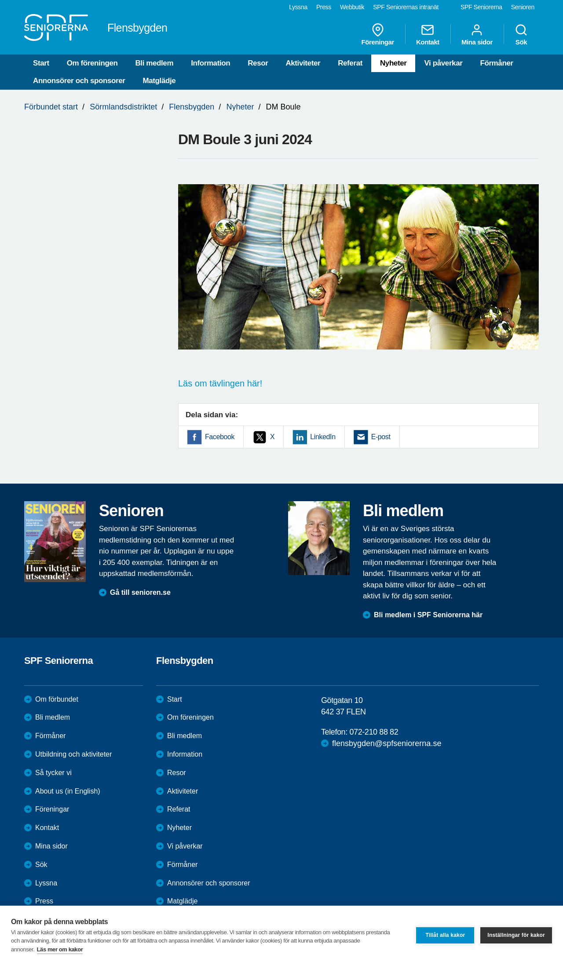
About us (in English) (67, 791)
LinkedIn (322, 437)
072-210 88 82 (373, 732)
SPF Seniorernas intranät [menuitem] (406, 7)
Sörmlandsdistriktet (123, 107)
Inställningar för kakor (516, 935)
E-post (381, 437)
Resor (258, 63)
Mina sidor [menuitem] (477, 34)
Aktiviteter (302, 63)
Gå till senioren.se (140, 592)
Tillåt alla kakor (445, 935)
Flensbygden (191, 107)
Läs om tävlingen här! (220, 383)
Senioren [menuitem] (522, 7)
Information (210, 63)
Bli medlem (154, 63)
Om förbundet (56, 699)
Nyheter (393, 63)
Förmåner (496, 63)
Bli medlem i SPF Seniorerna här (428, 615)
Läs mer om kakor (60, 949)
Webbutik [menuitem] (352, 7)
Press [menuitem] (323, 7)
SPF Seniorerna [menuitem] (481, 7)
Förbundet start (51, 107)
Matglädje (159, 80)
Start (41, 63)
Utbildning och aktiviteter (73, 754)
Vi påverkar (443, 63)
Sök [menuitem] (521, 34)
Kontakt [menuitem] (427, 34)
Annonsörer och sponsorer (79, 80)
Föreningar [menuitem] (378, 34)
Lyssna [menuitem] (298, 7)
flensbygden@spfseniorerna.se (386, 743)
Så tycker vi (53, 772)
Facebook (219, 437)
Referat (350, 63)
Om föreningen (92, 63)
